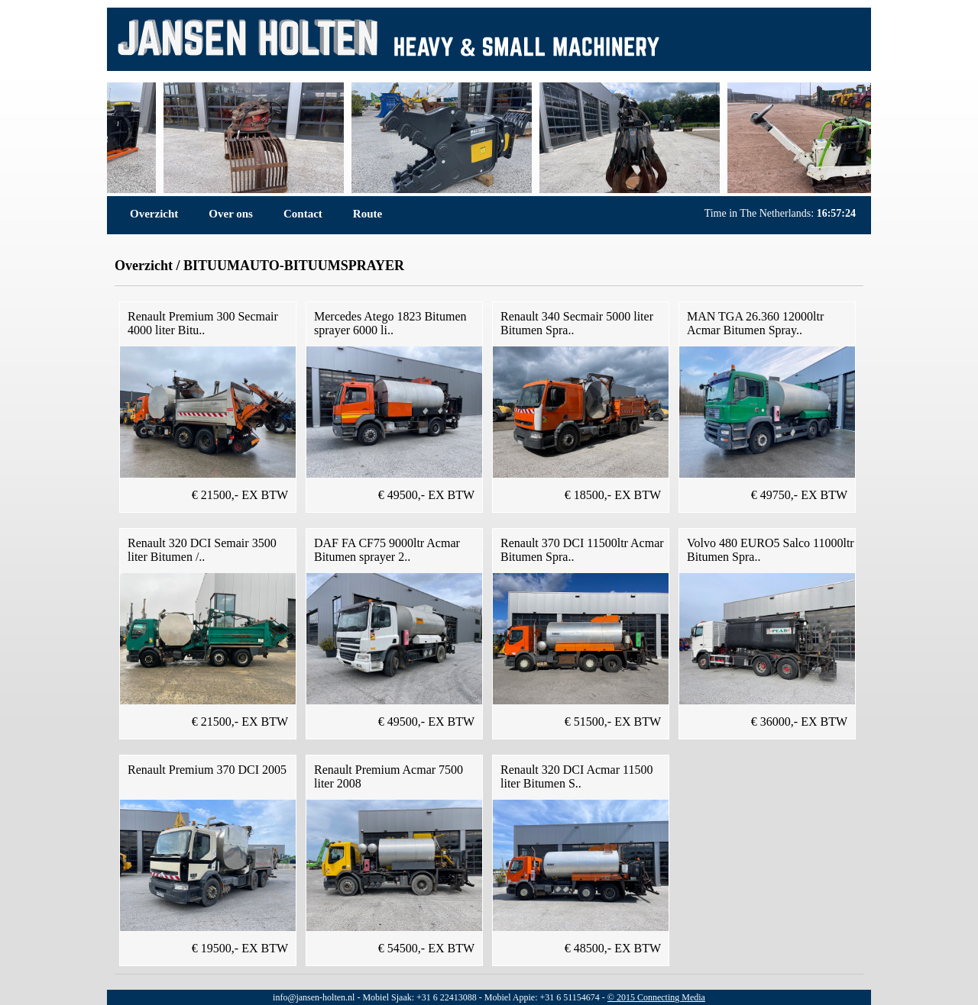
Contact (302, 214)
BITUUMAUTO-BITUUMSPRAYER (293, 265)
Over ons (231, 214)
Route (367, 214)
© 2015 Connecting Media (656, 997)
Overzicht (154, 214)
